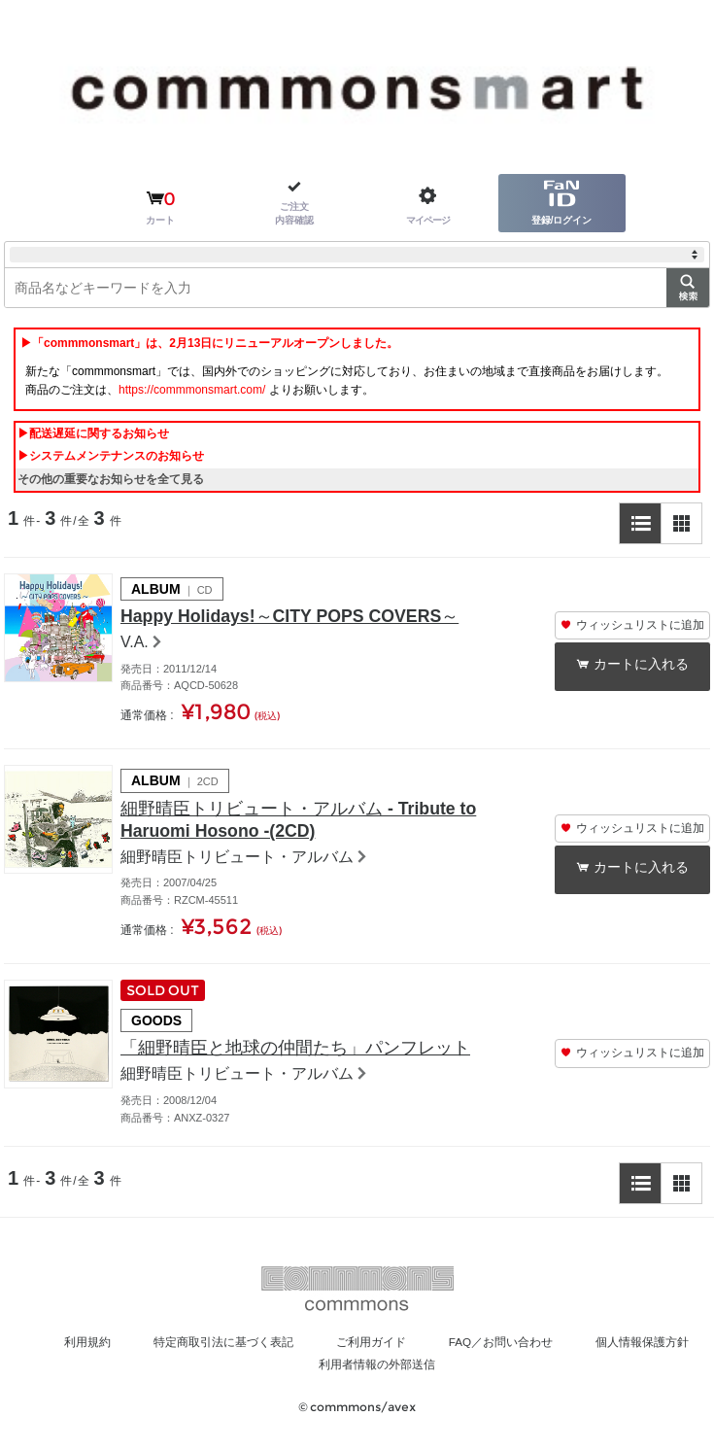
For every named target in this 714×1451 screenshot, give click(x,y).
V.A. (134, 645)
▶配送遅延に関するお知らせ (93, 433)
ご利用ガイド (445, 1353)
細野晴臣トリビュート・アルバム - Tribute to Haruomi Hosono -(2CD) (315, 826)
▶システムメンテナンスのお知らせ (110, 456)
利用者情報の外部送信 (452, 1375)
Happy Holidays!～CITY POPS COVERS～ (306, 618)
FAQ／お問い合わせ (589, 1353)
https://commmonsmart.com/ (192, 390)
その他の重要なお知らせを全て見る (110, 479)
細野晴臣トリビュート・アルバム (237, 865)
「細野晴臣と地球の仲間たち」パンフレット (314, 1058)
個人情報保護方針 (287, 1375)
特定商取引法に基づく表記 (280, 1353)
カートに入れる (642, 665)
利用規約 (129, 1353)
